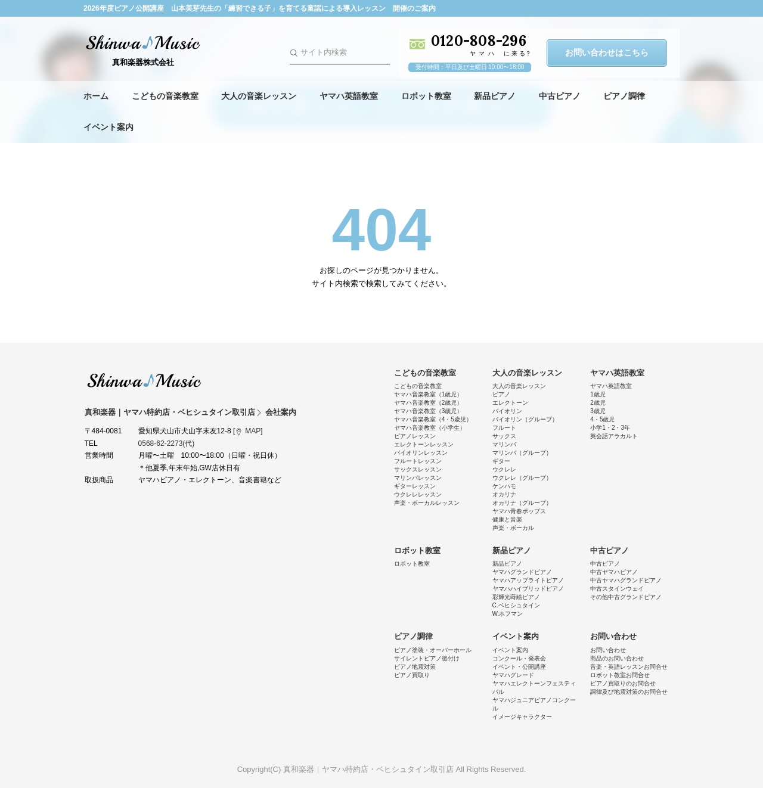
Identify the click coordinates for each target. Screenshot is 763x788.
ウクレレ (504, 469)
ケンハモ (504, 486)
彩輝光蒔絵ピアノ (516, 597)
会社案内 (280, 412)
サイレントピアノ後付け (427, 658)
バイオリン (507, 411)
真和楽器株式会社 (143, 62)
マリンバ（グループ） (522, 452)
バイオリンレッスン (421, 452)
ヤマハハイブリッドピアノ (528, 588)
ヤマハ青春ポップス (519, 511)
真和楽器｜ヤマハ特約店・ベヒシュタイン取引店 (144, 380)
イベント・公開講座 (519, 666)
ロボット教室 (426, 96)
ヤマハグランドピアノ (522, 572)
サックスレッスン (418, 469)
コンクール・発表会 (519, 658)
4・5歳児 (602, 419)
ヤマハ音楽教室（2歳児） (428, 402)
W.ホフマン (507, 613)
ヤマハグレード (513, 675)
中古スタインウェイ (617, 588)
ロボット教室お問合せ (620, 675)
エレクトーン (510, 402)
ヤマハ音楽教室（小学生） (430, 427)
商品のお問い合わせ (617, 658)
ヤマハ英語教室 (349, 96)
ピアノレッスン (415, 436)
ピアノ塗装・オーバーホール (433, 650)
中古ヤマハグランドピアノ (626, 580)
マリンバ (504, 444)
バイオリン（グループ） (525, 419)
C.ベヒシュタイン (516, 605)
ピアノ (501, 394)
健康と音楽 (507, 519)
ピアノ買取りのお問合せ (623, 683)
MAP (252, 431)
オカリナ (504, 494)
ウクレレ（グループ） (522, 477)
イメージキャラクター (522, 716)
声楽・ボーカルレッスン (427, 503)
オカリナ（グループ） (522, 503)
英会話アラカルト (614, 436)
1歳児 (598, 394)
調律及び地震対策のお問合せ (629, 691)
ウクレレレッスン (418, 494)
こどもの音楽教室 (165, 96)
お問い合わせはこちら (607, 52)
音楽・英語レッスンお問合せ (629, 666)
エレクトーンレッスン (424, 444)
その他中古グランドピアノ (626, 597)
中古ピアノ (560, 96)
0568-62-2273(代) (166, 443)
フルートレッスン (418, 461)
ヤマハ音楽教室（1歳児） (428, 394)
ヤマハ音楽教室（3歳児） (428, 411)
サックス (504, 436)
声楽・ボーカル (513, 528)
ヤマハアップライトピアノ (528, 580)
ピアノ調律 (624, 96)
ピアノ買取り (412, 675)
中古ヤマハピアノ (614, 572)
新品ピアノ (495, 96)
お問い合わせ (613, 636)
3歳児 (598, 411)
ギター (501, 461)
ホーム (95, 96)
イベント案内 (108, 127)
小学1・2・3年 (610, 427)
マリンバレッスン (418, 477)
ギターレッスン (415, 486)
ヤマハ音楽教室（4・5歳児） (433, 419)
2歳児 (598, 402)
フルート (504, 427)
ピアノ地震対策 (415, 666)
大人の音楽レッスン (258, 96)
